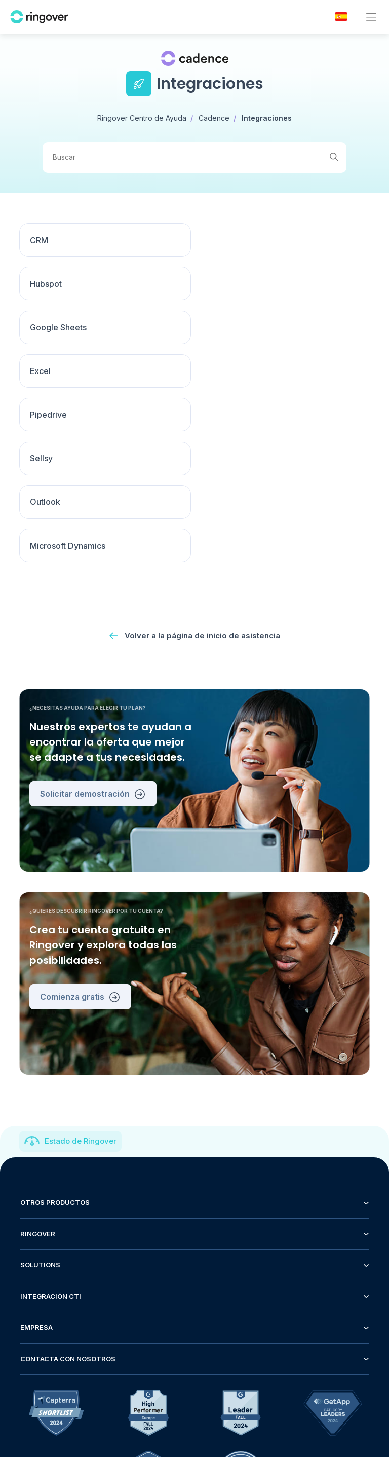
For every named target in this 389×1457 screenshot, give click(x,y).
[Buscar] (194, 157)
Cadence (214, 118)
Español (345, 1359)
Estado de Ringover (80, 966)
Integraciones (267, 118)
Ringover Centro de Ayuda (141, 118)
